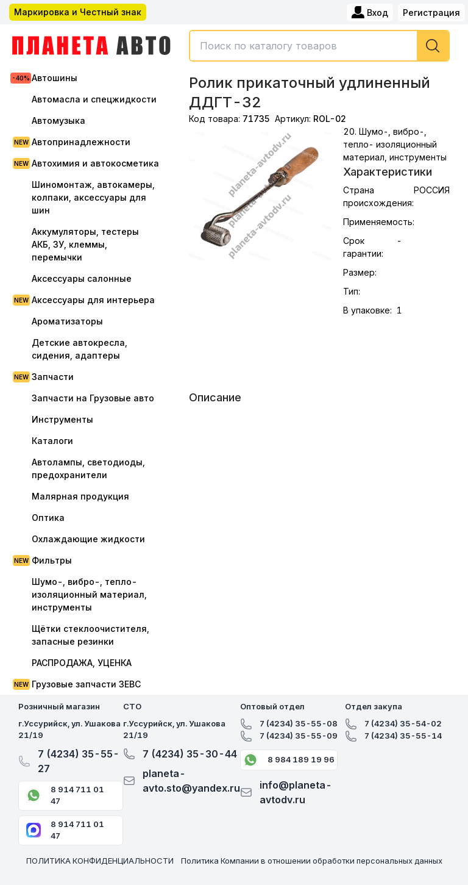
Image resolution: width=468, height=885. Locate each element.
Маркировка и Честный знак (77, 12)
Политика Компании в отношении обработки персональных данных (311, 860)
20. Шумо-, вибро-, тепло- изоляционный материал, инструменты (395, 144)
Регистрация (431, 12)
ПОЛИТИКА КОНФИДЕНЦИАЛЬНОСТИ (100, 860)
